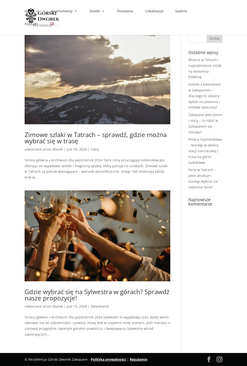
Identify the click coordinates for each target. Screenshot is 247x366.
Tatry (95, 149)
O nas (29, 11)
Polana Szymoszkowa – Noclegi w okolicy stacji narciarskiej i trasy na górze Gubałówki (205, 151)
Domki (94, 11)
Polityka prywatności (108, 359)
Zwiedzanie (100, 306)
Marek (58, 149)
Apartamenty (62, 11)
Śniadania (125, 11)
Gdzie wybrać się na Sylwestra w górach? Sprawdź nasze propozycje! (97, 294)
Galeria (181, 11)
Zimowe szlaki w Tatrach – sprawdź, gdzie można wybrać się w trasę (96, 137)
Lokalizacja (154, 11)
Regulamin (138, 359)
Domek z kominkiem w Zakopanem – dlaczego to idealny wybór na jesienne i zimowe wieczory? (204, 96)
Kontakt (31, 24)
